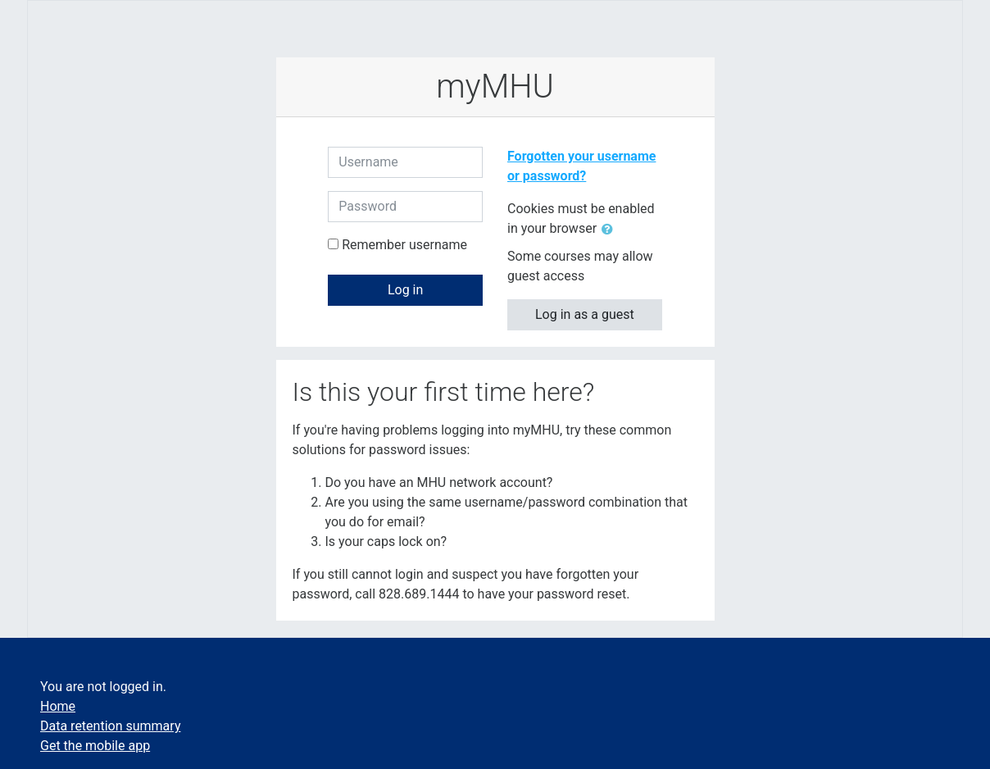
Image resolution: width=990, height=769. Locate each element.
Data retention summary (110, 726)
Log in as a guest (584, 314)
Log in (405, 290)
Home (57, 706)
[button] (610, 229)
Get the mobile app (95, 745)
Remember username (404, 245)
